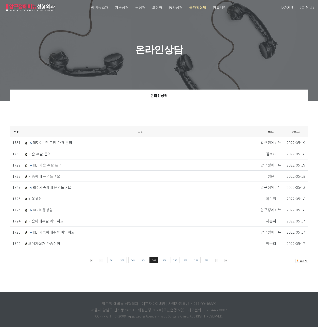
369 (196, 260)
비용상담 (35, 198)
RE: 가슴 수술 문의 (47, 165)
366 (164, 260)
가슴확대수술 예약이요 (46, 220)
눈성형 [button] (140, 7)
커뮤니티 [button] (220, 7)
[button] (198, 8)
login (287, 7)
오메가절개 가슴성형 (44, 243)
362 (122, 260)
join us (307, 7)
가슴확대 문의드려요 (44, 176)
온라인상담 (159, 95)
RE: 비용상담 (43, 209)
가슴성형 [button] (122, 7)
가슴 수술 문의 (39, 153)
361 (112, 260)
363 (133, 260)
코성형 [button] (157, 7)
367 (175, 260)
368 (185, 260)
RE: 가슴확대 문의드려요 (52, 187)
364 (143, 260)
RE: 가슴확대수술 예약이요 (54, 232)
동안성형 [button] (176, 7)
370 (206, 260)
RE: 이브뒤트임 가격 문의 (52, 142)
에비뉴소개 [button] (100, 7)
